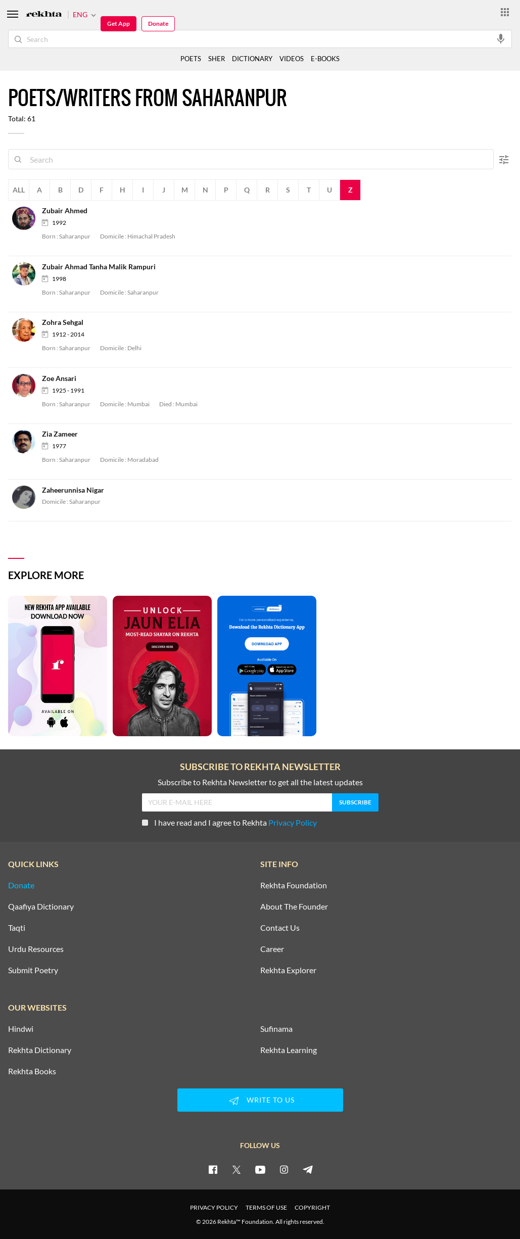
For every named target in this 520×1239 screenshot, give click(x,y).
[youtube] (260, 1169)
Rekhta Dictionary (39, 1050)
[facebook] (213, 1169)
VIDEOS (291, 59)
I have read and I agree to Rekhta (229, 822)
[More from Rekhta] (505, 12)
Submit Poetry (33, 970)
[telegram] (308, 1169)
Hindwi (20, 1029)
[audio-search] (501, 38)
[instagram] (284, 1169)
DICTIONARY (252, 59)
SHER (216, 59)
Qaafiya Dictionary (41, 906)
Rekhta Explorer (288, 970)
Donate (158, 23)
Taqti (16, 928)
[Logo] (44, 15)
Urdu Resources (36, 949)
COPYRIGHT (312, 1207)
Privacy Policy (292, 822)
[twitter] (236, 1169)
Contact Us (280, 928)
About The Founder (294, 906)
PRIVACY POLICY (214, 1207)
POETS (190, 59)
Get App (118, 23)
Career (272, 949)
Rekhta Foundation (293, 885)
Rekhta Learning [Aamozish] (288, 1050)
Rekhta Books (32, 1071)
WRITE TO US (260, 1100)
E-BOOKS (325, 59)
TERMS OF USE (266, 1207)
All (19, 189)
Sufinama (276, 1029)
